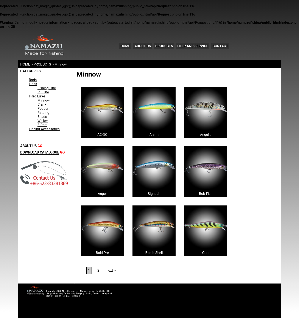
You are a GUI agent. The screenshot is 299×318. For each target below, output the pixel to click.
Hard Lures (37, 96)
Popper (42, 109)
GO (39, 146)
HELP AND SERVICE (192, 46)
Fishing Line (46, 88)
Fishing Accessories (44, 129)
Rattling (43, 113)
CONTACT (220, 46)
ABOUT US (142, 46)
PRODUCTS (164, 46)
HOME (125, 46)
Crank (41, 104)
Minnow (43, 100)
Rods (33, 80)
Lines (33, 84)
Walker (42, 121)
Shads (42, 117)
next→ (111, 270)
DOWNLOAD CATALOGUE (39, 152)
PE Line (43, 92)
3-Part (42, 125)
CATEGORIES (30, 71)
